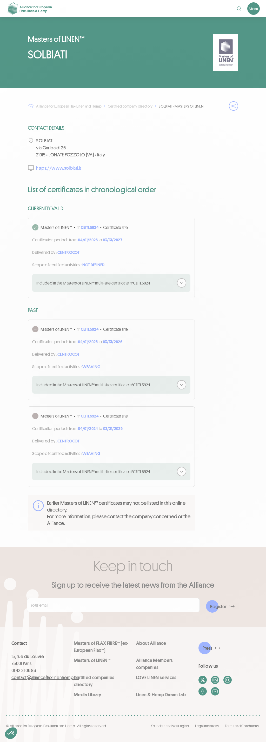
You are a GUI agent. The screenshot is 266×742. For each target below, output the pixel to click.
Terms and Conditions (242, 725)
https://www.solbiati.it (58, 168)
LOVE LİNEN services (156, 677)
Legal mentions (207, 725)
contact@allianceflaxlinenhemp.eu (45, 677)
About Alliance (151, 643)
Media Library (88, 694)
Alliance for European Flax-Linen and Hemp (64, 106)
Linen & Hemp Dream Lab (161, 694)
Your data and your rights (170, 725)
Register (218, 606)
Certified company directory (130, 106)
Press (207, 648)
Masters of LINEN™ (92, 660)
